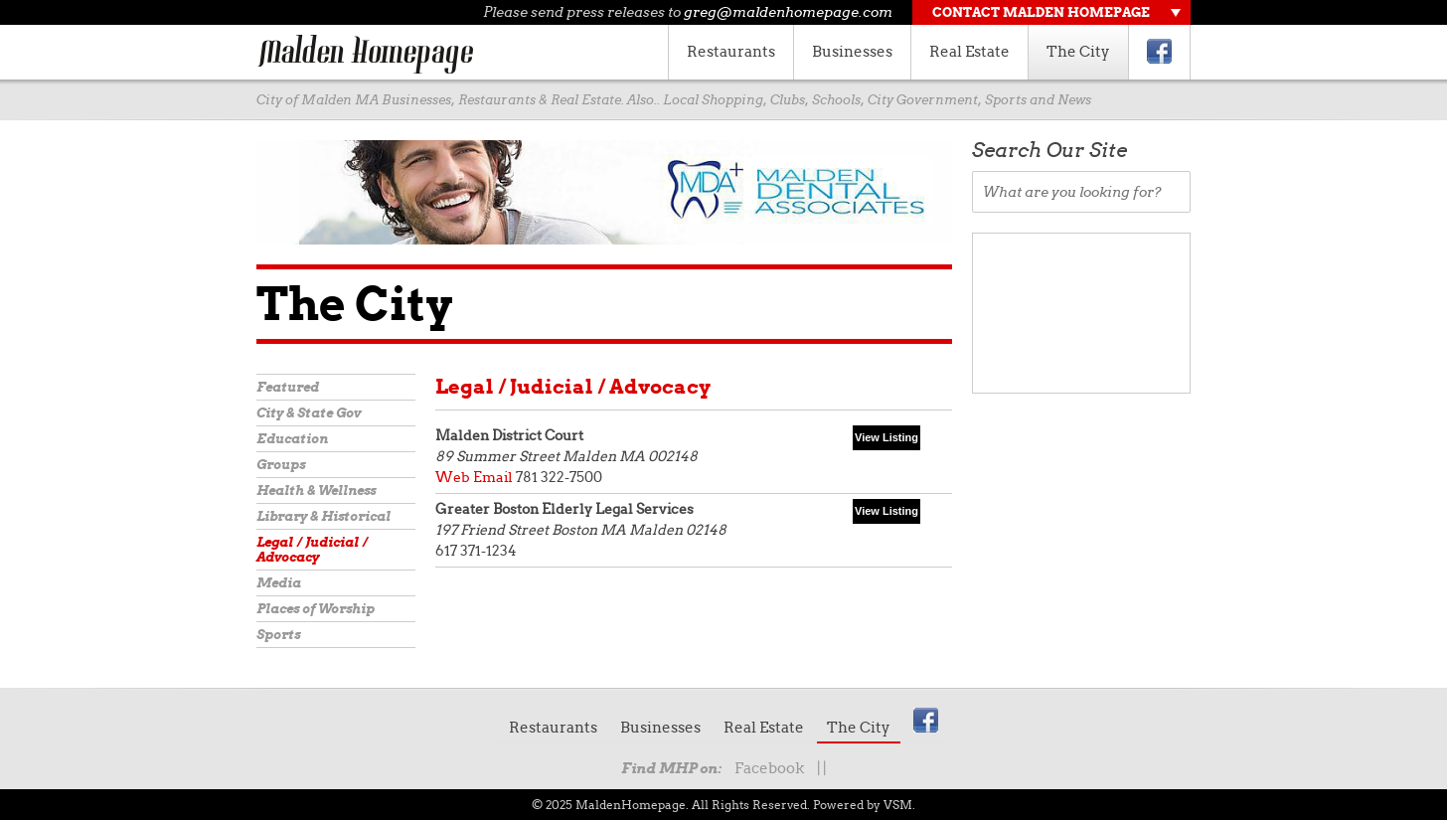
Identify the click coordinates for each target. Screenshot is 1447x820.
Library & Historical (323, 516)
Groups (280, 464)
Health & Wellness (316, 490)
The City (1078, 52)
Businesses (852, 52)
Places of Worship (315, 608)
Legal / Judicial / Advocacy (312, 550)
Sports (278, 634)
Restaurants (731, 52)
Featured (287, 387)
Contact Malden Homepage (1041, 12)
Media (278, 582)
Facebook (769, 768)
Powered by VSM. (864, 804)
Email (493, 477)
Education (292, 438)
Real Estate (969, 52)
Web (452, 477)
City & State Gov (308, 413)
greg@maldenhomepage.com (788, 12)
